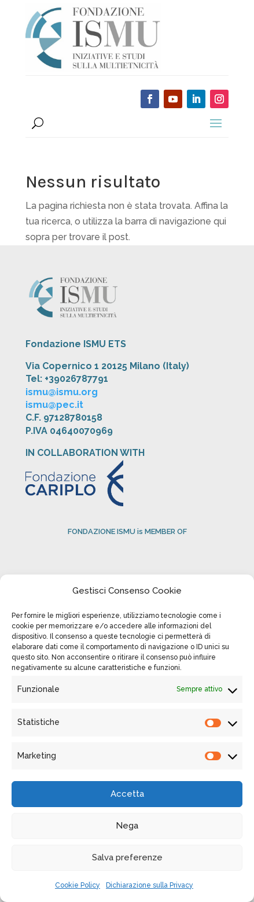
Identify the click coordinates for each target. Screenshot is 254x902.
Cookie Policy (77, 885)
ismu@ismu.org (61, 391)
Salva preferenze (127, 857)
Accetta (127, 794)
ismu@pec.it (54, 404)
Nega (127, 825)
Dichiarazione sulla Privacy (149, 885)
